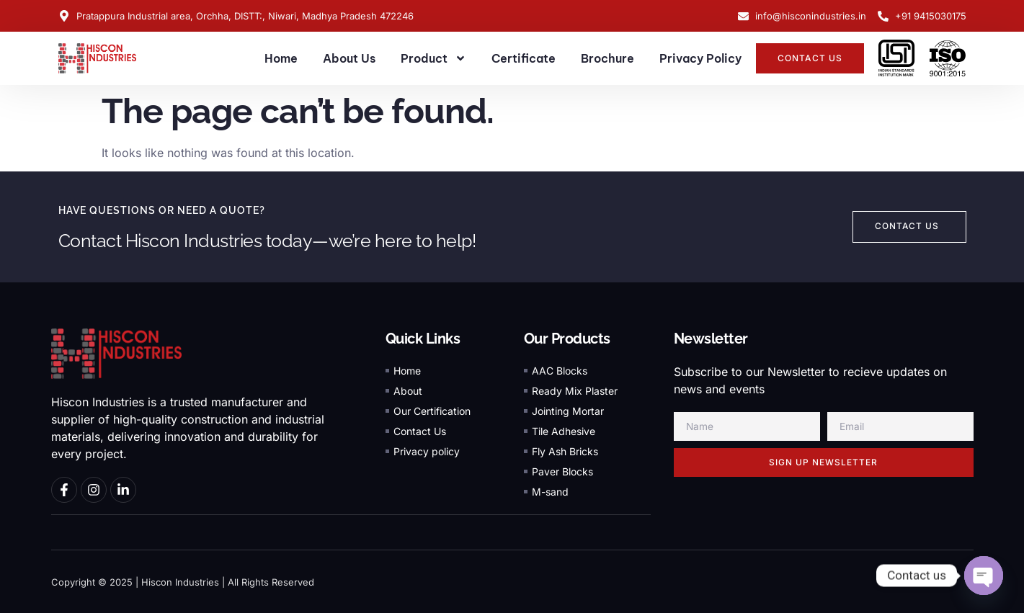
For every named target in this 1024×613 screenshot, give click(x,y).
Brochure (607, 58)
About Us (349, 58)
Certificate (523, 58)
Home (281, 58)
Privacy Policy (700, 58)
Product (433, 58)
